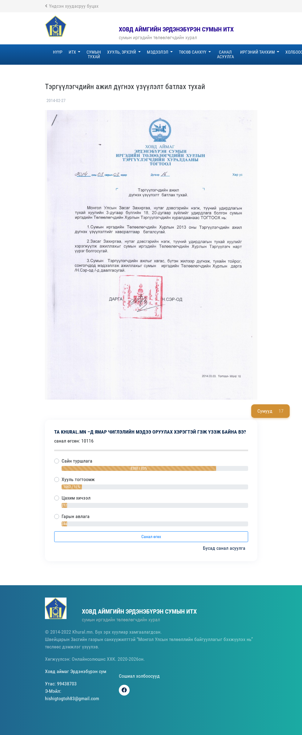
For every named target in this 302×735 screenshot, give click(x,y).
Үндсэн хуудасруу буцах (72, 6)
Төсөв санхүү (193, 52)
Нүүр (57, 52)
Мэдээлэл (158, 52)
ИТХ (73, 52)
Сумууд (270, 411)
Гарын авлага (76, 516)
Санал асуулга (225, 54)
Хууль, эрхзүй (122, 52)
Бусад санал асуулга (225, 548)
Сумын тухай (94, 54)
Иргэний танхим (258, 52)
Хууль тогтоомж (78, 479)
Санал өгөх (151, 536)
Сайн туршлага (77, 461)
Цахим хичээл (76, 498)
